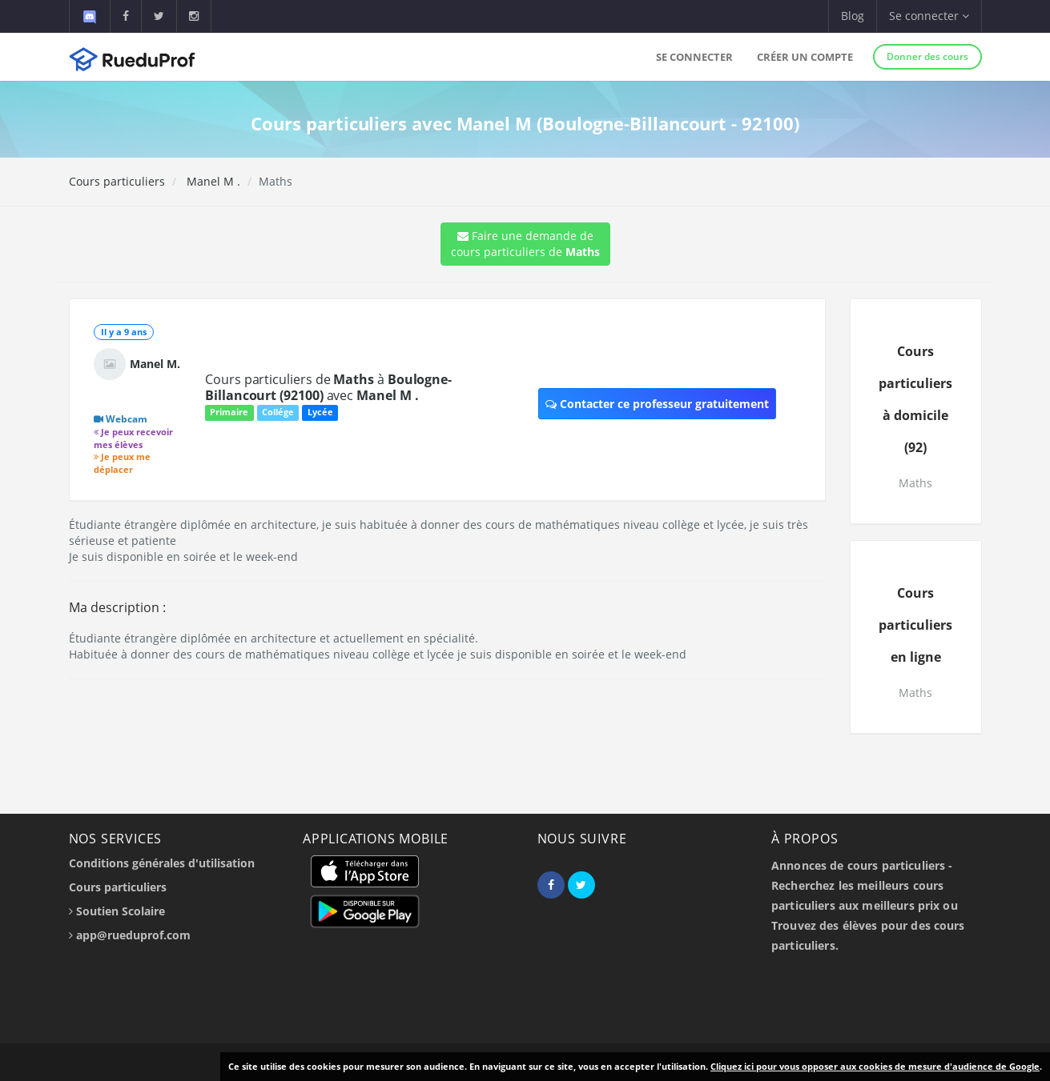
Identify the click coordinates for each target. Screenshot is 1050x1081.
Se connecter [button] (929, 15)
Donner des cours (927, 56)
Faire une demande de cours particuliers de (525, 243)
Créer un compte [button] (805, 57)
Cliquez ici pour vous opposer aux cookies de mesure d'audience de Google (875, 1066)
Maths (915, 482)
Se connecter (694, 57)
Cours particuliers (117, 181)
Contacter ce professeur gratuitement (657, 403)
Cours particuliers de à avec (328, 387)
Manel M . (211, 181)
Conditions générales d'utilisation (162, 863)
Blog (852, 15)
